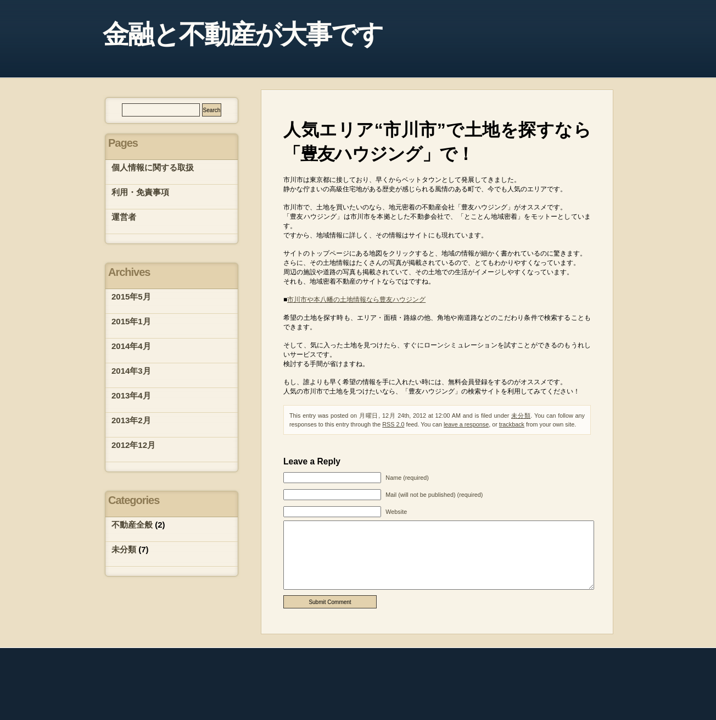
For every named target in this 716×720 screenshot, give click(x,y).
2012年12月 (133, 445)
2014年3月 (131, 370)
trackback (511, 424)
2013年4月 (131, 395)
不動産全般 (132, 524)
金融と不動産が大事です (243, 34)
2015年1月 (131, 321)
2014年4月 (131, 346)
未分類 (520, 415)
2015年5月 (131, 296)
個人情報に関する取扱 (152, 167)
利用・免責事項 (140, 192)
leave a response (466, 424)
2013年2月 (131, 420)
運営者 (123, 216)
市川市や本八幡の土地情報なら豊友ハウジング (356, 299)
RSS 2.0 (393, 424)
